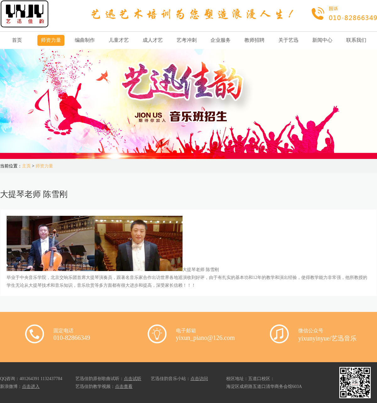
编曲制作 (85, 40)
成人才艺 (153, 40)
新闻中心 (322, 40)
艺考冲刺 (187, 40)
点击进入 (31, 386)
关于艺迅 (288, 40)
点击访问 (199, 378)
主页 (26, 166)
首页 (17, 40)
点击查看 (124, 386)
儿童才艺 (119, 40)
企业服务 (220, 40)
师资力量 (51, 40)
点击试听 (132, 378)
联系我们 (356, 40)
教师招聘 (254, 40)
